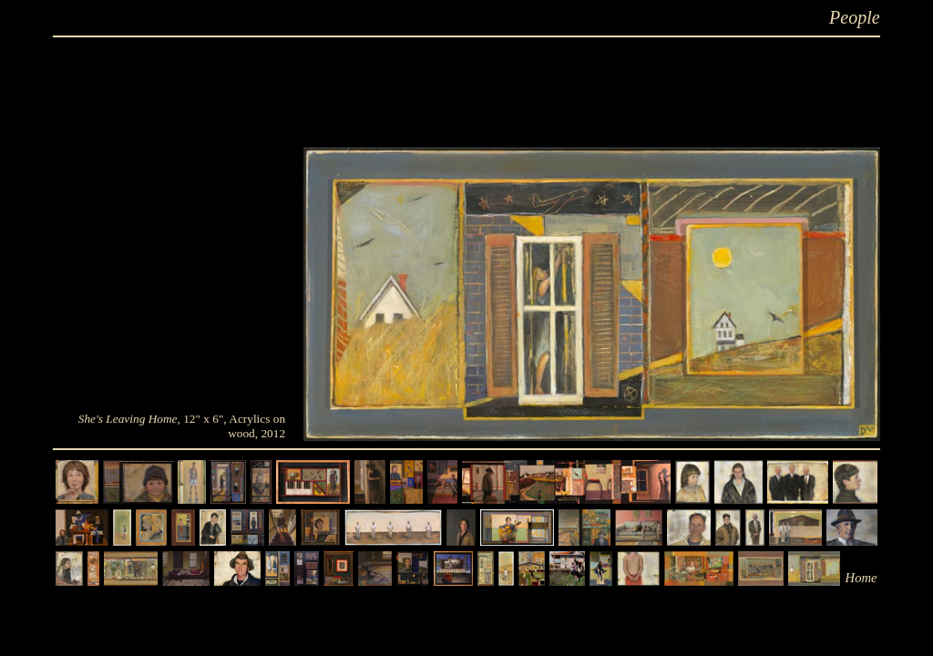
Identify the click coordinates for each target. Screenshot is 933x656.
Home (861, 577)
